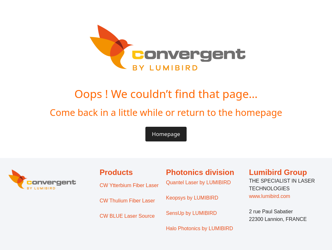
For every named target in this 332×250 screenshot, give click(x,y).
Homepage (166, 134)
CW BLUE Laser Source (127, 216)
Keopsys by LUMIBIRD (192, 198)
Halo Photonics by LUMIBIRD (199, 228)
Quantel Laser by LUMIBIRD (198, 182)
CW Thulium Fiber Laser (127, 200)
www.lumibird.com (269, 196)
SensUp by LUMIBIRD (191, 213)
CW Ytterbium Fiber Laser (129, 185)
